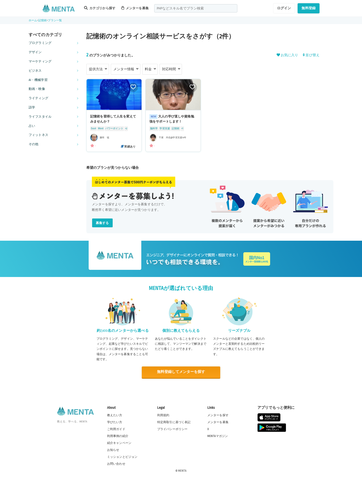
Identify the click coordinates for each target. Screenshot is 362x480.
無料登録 (309, 8)
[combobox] (195, 8)
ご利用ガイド (116, 428)
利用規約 (163, 414)
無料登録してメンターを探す (181, 372)
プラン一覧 (55, 20)
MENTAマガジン (217, 435)
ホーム (33, 20)
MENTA (182, 470)
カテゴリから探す (99, 8)
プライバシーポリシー (172, 428)
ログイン (284, 8)
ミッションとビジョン (122, 456)
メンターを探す (218, 414)
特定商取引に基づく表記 (174, 421)
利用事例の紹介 (117, 435)
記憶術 (42, 20)
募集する (102, 223)
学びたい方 (114, 421)
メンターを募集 (135, 8)
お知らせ (113, 449)
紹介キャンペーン (119, 442)
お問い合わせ (116, 463)
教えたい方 (114, 414)
